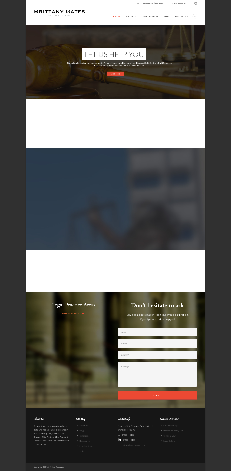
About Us (131, 16)
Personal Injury (170, 425)
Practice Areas (150, 16)
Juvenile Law (169, 441)
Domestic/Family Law (173, 430)
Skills (81, 451)
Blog (166, 16)
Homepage (84, 441)
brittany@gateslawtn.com (152, 3)
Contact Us (181, 16)
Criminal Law (169, 435)
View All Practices (73, 313)
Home (117, 16)
